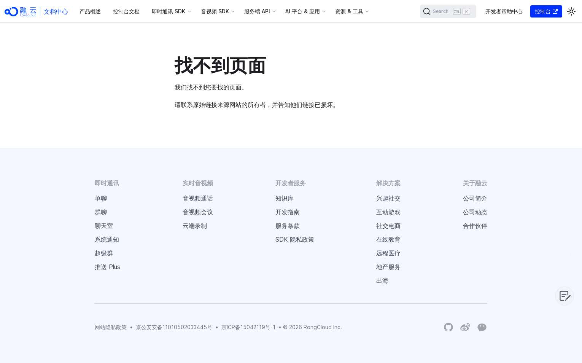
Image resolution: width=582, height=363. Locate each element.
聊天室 (104, 225)
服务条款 (287, 225)
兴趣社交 (388, 198)
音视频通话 (198, 198)
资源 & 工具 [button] (349, 11)
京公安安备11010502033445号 (174, 327)
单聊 (101, 198)
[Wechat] (482, 327)
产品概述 (90, 11)
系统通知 (107, 239)
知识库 (284, 198)
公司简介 (475, 198)
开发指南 (287, 212)
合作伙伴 (475, 225)
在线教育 (388, 239)
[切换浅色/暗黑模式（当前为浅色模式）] (571, 11)
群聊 (101, 212)
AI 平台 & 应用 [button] (302, 11)
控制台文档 (126, 11)
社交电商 (388, 225)
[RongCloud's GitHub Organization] (448, 327)
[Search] (448, 11)
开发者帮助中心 (504, 11)
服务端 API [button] (257, 11)
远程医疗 (388, 253)
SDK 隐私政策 (294, 239)
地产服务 (388, 267)
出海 (382, 280)
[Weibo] (465, 327)
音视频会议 (198, 212)
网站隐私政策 (111, 327)
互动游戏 (388, 212)
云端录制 (195, 225)
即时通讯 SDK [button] (168, 11)
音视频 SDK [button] (215, 11)
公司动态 (475, 212)
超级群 (104, 253)
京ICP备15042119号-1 (248, 327)
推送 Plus (107, 267)
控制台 (546, 11)
